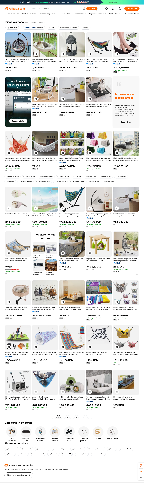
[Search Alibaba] (56, 8)
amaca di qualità (126, 449)
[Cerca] (91, 8)
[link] (141, 466)
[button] (84, 8)
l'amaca (111, 449)
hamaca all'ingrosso (60, 449)
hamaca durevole (25, 182)
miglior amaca (60, 182)
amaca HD (66, 454)
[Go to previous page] (54, 417)
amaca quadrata (97, 454)
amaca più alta (81, 454)
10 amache (53, 454)
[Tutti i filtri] (12, 28)
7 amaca (77, 177)
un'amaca (10, 182)
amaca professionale (96, 449)
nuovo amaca (121, 177)
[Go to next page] (90, 417)
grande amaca (29, 177)
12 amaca (10, 454)
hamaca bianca (78, 449)
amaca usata (108, 182)
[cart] (113, 9)
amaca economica (46, 177)
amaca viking (90, 177)
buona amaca (93, 182)
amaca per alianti (77, 182)
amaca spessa (105, 177)
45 (85, 417)
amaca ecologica (12, 177)
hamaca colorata (38, 454)
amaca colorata (42, 449)
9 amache (23, 454)
